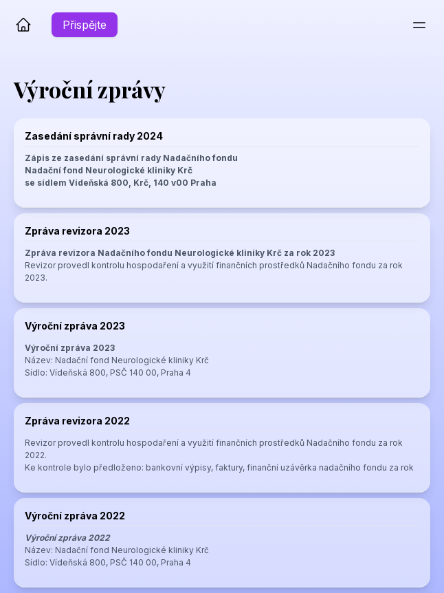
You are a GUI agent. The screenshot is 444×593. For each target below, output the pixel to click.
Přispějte (85, 25)
